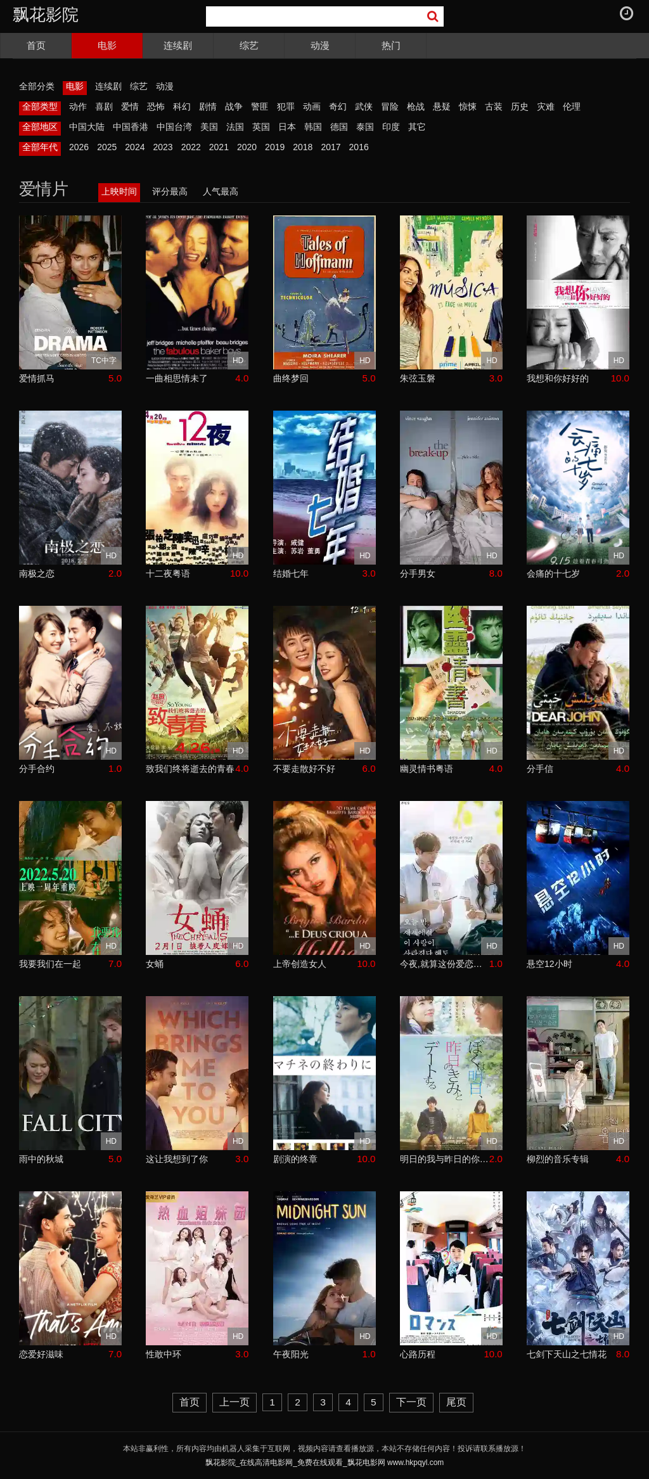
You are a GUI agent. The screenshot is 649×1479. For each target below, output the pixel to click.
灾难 (546, 106)
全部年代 (40, 147)
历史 (520, 106)
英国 (261, 127)
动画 (312, 106)
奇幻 (338, 106)
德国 (339, 127)
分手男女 (417, 573)
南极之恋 (37, 573)
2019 (275, 147)
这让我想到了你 (177, 1159)
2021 (219, 147)
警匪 (260, 106)
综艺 (249, 45)
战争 (234, 106)
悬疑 (442, 106)
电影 (107, 45)
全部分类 (37, 86)
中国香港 (130, 127)
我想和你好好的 (558, 378)
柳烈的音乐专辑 (558, 1159)
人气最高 (220, 191)
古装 (494, 106)
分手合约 (37, 769)
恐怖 (156, 106)
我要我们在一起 (50, 964)
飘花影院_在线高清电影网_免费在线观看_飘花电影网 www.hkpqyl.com (324, 1462)
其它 (417, 127)
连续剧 (178, 45)
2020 (247, 147)
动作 (78, 106)
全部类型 (40, 106)
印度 (391, 127)
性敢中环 (163, 1354)
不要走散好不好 (304, 769)
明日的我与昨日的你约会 (444, 1159)
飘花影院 (46, 14)
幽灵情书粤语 (426, 769)
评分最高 (170, 191)
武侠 (364, 106)
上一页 (234, 1402)
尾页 (456, 1402)
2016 (359, 147)
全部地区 (40, 127)
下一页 (411, 1402)
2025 (107, 147)
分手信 (540, 769)
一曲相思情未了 (177, 378)
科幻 (182, 106)
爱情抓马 (37, 378)
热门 (391, 45)
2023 (162, 147)
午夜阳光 (291, 1354)
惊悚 (468, 106)
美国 (209, 127)
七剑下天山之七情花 (567, 1354)
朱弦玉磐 (417, 378)
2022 (191, 147)
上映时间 (119, 191)
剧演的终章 (295, 1159)
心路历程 (417, 1354)
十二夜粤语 (168, 573)
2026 (79, 147)
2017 (330, 147)
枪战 (416, 106)
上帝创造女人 (299, 964)
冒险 (390, 106)
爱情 (130, 106)
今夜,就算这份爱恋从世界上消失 (444, 964)
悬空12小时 (549, 964)
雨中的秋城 (41, 1159)
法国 (235, 127)
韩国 (313, 127)
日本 (287, 127)
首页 (36, 45)
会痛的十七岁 (553, 573)
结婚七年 (291, 573)
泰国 (365, 127)
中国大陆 (87, 127)
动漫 (320, 45)
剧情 (208, 106)
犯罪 (286, 106)
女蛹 (155, 964)
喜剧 (104, 106)
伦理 (572, 106)
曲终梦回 (291, 378)
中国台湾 (174, 127)
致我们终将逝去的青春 (190, 769)
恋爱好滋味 (41, 1354)
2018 (302, 147)
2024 (135, 147)
